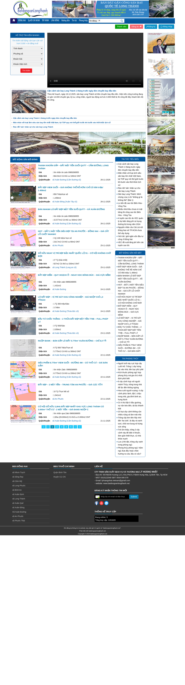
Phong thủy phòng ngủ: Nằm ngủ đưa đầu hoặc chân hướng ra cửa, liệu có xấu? (130, 451)
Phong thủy (84, 20)
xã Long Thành (18, 499)
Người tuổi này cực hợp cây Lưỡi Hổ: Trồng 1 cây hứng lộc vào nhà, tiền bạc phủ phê (130, 366)
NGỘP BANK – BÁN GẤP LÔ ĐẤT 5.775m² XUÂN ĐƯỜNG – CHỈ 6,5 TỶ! (130, 339)
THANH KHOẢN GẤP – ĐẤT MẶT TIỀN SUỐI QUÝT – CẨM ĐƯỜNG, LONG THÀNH (131, 261)
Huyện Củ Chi (59, 477)
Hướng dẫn (66, 20)
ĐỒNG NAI (22, 20)
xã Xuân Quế (18, 503)
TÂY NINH (45, 20)
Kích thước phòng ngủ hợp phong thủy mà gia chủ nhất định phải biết (130, 375)
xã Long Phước (19, 485)
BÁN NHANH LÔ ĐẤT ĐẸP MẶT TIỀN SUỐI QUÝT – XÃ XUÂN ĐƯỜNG (130, 279)
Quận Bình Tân (60, 472)
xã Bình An (17, 490)
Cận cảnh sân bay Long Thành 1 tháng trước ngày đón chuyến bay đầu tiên (45, 118)
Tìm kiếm (26, 70)
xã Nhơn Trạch (18, 472)
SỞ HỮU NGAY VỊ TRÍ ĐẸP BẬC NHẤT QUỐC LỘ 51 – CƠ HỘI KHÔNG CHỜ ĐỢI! (130, 300)
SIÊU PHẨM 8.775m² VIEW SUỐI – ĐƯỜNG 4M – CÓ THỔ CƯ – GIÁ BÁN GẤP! (130, 348)
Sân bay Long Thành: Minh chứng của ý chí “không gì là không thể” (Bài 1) (130, 197)
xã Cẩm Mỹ (17, 481)
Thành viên (121, 26)
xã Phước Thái (18, 521)
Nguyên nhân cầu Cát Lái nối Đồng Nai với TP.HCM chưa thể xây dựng (130, 230)
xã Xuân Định (18, 494)
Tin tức (75, 20)
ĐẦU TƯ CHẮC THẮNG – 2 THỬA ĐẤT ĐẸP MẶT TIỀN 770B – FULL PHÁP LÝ (130, 330)
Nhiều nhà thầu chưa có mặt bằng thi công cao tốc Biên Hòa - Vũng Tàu (130, 212)
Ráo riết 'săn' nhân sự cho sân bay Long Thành (33, 127)
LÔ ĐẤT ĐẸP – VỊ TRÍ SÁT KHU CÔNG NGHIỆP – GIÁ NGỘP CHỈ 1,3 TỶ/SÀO (130, 321)
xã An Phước (17, 516)
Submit (134, 497)
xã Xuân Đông (18, 507)
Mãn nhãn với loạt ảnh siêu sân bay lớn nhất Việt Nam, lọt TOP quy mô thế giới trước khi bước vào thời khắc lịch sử (62, 122)
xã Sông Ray (17, 477)
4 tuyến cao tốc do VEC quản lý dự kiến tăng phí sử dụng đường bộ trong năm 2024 (130, 221)
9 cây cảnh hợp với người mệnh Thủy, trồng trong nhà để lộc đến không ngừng (130, 384)
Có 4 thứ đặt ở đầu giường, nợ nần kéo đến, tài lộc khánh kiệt (130, 405)
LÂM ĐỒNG (55, 20)
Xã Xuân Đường (19, 512)
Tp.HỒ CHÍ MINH (34, 20)
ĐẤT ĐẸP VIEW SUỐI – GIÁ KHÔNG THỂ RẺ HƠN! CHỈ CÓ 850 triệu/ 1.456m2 (130, 270)
